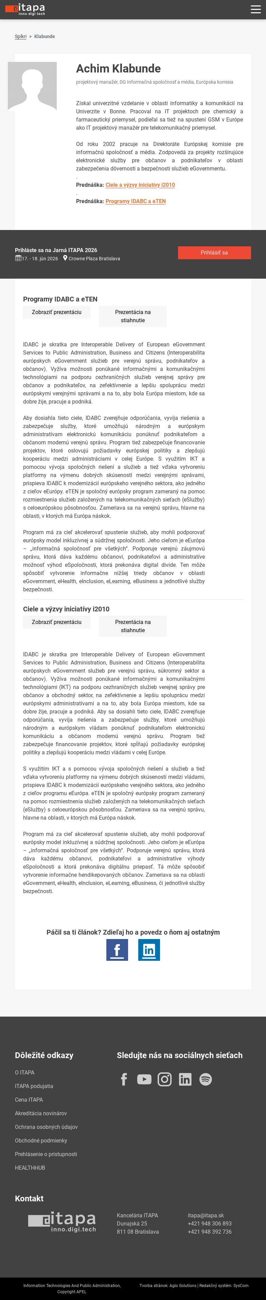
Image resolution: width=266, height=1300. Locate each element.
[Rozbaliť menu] (256, 9)
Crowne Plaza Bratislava (94, 258)
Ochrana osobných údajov (46, 1127)
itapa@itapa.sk (206, 1215)
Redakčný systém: (215, 1285)
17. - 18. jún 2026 (36, 258)
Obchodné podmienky (41, 1140)
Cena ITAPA (29, 1100)
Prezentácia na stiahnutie (133, 316)
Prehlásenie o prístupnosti (46, 1154)
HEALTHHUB (30, 1168)
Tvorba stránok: (154, 1285)
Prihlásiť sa (214, 252)
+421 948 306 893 (210, 1223)
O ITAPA (24, 1072)
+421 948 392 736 (210, 1232)
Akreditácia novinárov (41, 1113)
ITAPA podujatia (34, 1086)
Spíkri (20, 36)
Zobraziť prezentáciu (57, 312)
